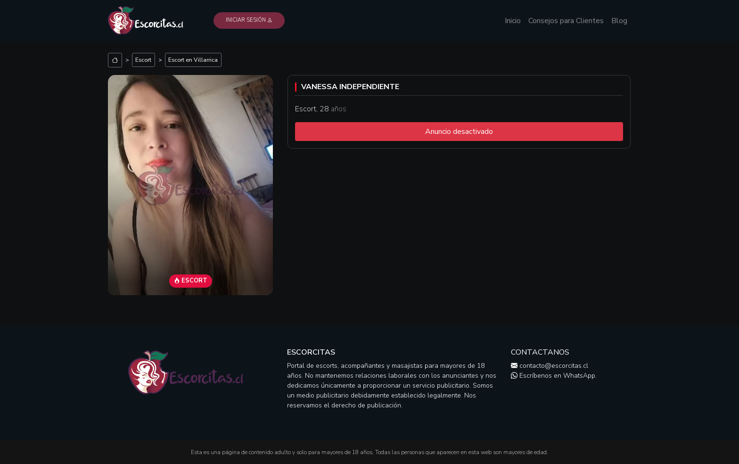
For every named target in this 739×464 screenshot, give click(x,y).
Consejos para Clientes (566, 21)
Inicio (513, 21)
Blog (619, 21)
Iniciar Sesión (249, 20)
